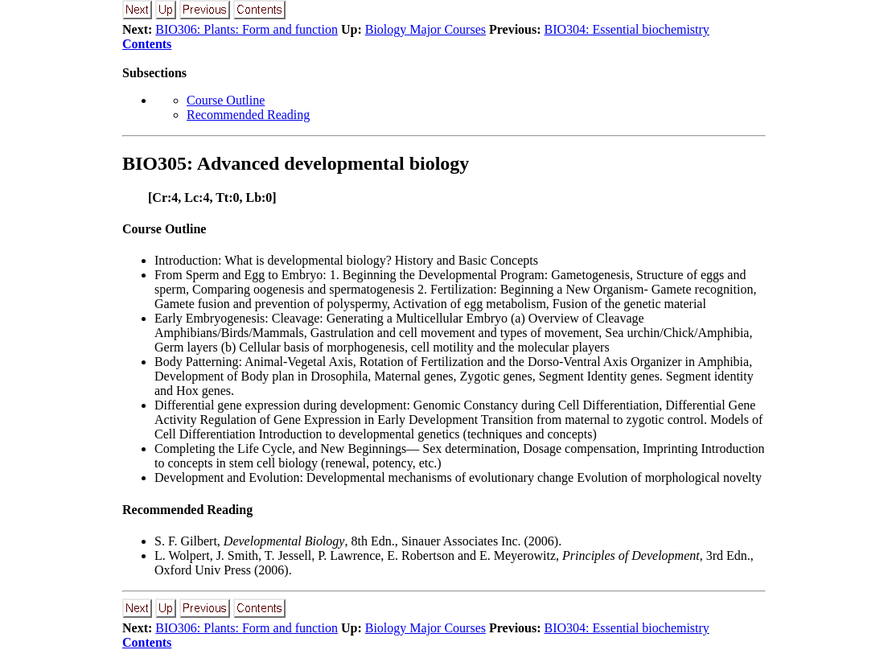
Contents (146, 44)
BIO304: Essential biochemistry (627, 29)
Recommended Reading (248, 114)
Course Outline (226, 100)
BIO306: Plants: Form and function (246, 29)
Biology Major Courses (425, 29)
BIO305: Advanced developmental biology (295, 163)
